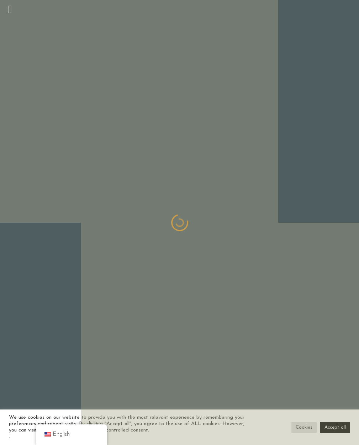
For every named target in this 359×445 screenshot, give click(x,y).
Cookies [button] (304, 427)
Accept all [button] (335, 427)
